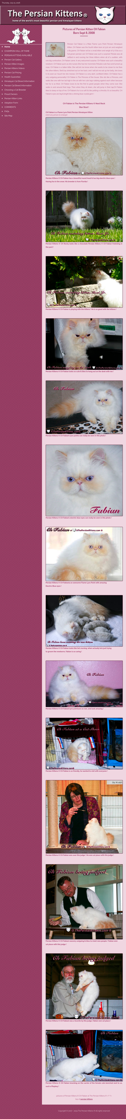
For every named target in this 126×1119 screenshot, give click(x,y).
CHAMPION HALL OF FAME (16, 51)
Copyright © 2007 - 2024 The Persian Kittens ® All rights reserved (84, 1111)
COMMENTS (10, 107)
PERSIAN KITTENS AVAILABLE (18, 55)
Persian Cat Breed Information (18, 85)
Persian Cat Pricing (12, 72)
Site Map (8, 116)
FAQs (6, 111)
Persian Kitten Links (13, 98)
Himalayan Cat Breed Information (19, 81)
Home (7, 47)
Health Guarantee (12, 77)
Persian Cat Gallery (13, 60)
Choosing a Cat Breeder (15, 90)
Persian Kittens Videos (14, 68)
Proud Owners (10, 94)
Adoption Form (11, 103)
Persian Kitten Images (14, 64)
